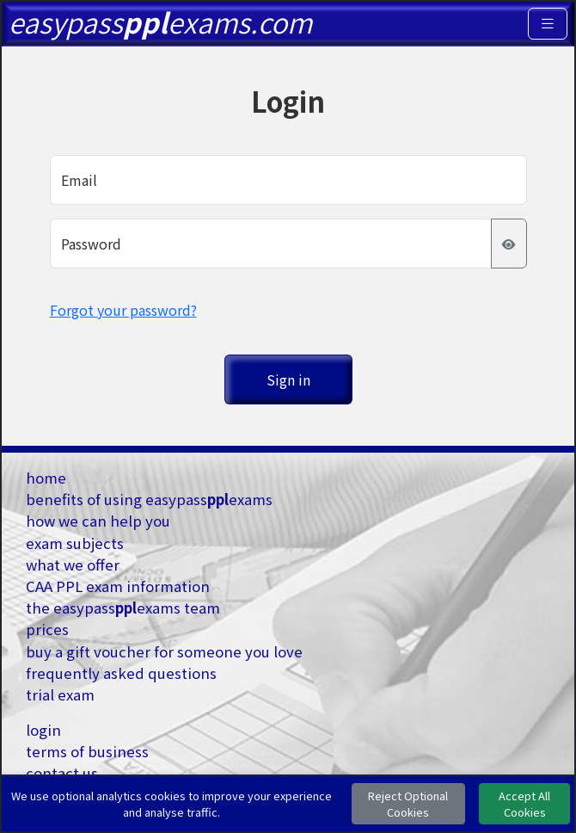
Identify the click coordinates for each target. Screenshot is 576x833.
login (43, 729)
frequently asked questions (121, 673)
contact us (62, 772)
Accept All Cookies (524, 803)
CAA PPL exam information (118, 586)
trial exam (60, 694)
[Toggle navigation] (547, 24)
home (46, 477)
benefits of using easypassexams (149, 499)
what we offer (72, 564)
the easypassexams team (123, 607)
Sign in (288, 379)
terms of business (87, 751)
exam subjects (75, 543)
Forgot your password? (123, 309)
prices (47, 629)
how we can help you (98, 520)
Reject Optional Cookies (408, 803)
